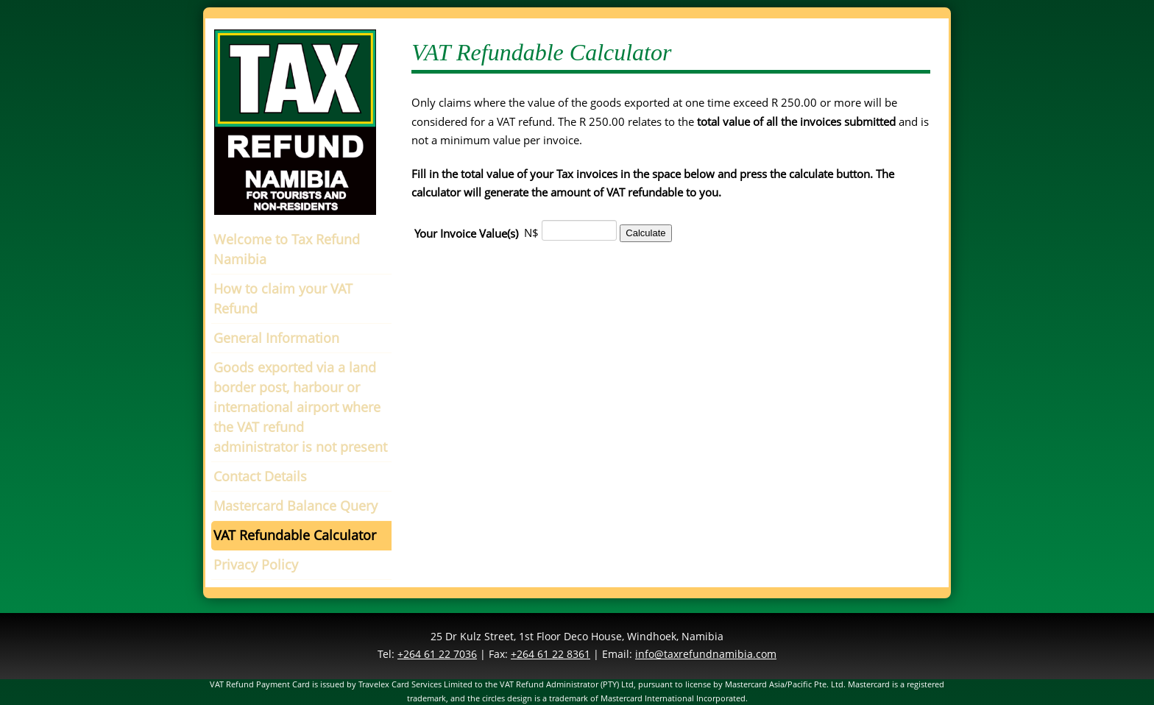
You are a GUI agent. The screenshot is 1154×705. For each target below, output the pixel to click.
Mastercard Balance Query (295, 505)
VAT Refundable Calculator (294, 535)
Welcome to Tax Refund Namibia (286, 249)
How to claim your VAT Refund (283, 298)
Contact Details (260, 476)
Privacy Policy (255, 564)
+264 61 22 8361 (550, 654)
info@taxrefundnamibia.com (705, 654)
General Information (276, 338)
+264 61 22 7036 (437, 654)
